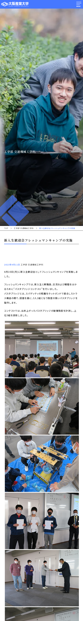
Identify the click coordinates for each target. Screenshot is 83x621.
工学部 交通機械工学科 (24, 228)
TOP (6, 228)
